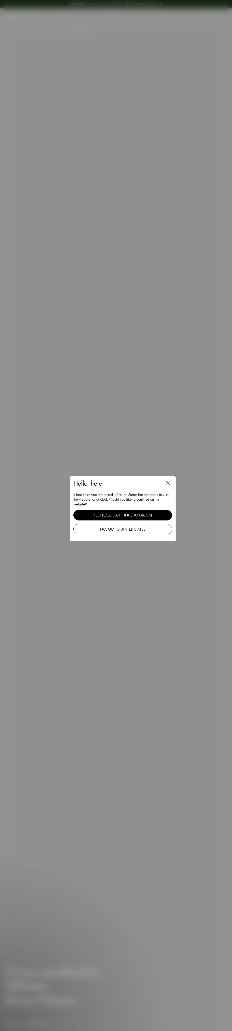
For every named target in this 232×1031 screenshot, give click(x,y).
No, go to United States (122, 529)
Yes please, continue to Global (122, 515)
